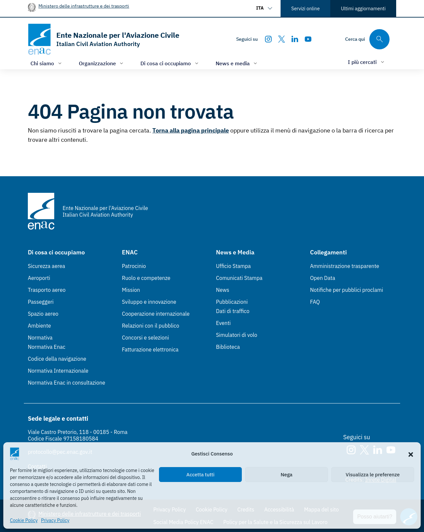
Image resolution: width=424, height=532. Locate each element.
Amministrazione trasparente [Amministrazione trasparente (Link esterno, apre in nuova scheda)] (344, 266)
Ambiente (39, 325)
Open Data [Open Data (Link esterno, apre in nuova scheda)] (322, 278)
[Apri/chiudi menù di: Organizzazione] (102, 63)
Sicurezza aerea (46, 266)
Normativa (40, 337)
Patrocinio (134, 266)
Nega (286, 474)
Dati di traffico (232, 311)
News (222, 290)
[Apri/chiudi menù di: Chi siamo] (47, 63)
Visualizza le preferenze (373, 474)
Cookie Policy (24, 520)
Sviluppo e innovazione (149, 301)
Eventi (223, 323)
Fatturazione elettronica (150, 349)
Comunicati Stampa (239, 278)
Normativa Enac (46, 347)
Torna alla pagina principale (190, 130)
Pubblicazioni (232, 301)
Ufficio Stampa (233, 266)
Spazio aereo (43, 313)
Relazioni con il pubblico (150, 325)
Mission (131, 290)
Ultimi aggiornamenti (363, 8)
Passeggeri (41, 301)
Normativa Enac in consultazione (66, 382)
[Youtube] (308, 39)
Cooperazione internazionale (155, 313)
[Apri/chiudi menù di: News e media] (237, 63)
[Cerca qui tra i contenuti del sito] (367, 39)
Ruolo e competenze (146, 278)
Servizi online (305, 8)
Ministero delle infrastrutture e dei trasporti (83, 6)
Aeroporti (39, 278)
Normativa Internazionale (58, 370)
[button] (410, 454)
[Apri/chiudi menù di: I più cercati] (367, 61)
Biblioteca (228, 347)
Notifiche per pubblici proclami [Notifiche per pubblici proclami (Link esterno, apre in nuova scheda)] (346, 290)
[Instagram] (268, 39)
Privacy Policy (55, 520)
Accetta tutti (200, 474)
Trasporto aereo (47, 290)
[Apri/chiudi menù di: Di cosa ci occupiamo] (170, 63)
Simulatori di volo (236, 335)
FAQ (315, 301)
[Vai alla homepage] (103, 39)
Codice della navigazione (57, 358)
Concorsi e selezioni (145, 337)
